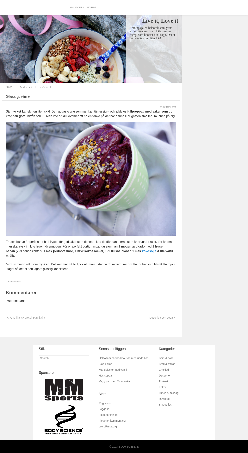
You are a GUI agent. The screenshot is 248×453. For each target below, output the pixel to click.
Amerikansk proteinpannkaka (26, 317)
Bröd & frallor (167, 363)
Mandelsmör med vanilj (113, 369)
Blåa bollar (105, 363)
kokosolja (149, 251)
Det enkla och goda (162, 317)
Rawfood (164, 398)
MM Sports (77, 7)
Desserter (165, 375)
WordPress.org (108, 426)
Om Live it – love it (36, 86)
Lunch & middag (168, 393)
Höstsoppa (105, 375)
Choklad (164, 369)
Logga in (104, 409)
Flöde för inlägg (108, 414)
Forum (91, 7)
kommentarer (13, 281)
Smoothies (165, 404)
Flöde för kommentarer (112, 420)
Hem (9, 86)
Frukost (163, 381)
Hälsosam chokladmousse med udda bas (123, 358)
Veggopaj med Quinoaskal (114, 381)
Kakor (162, 387)
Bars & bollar (166, 358)
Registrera (105, 403)
